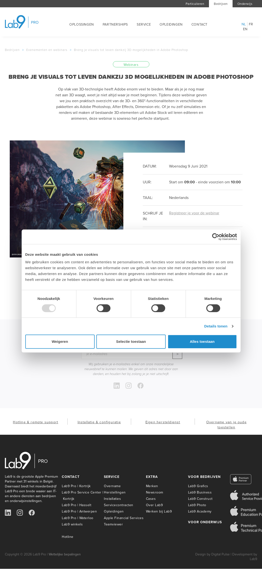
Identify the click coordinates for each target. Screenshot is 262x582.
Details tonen (215, 326)
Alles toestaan (202, 341)
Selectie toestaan (131, 341)
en (245, 29)
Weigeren (60, 341)
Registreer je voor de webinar (194, 213)
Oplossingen (81, 24)
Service (144, 24)
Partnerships (115, 24)
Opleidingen (171, 24)
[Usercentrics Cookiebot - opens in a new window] (215, 236)
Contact (199, 24)
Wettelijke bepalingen (65, 554)
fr (251, 24)
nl (244, 24)
